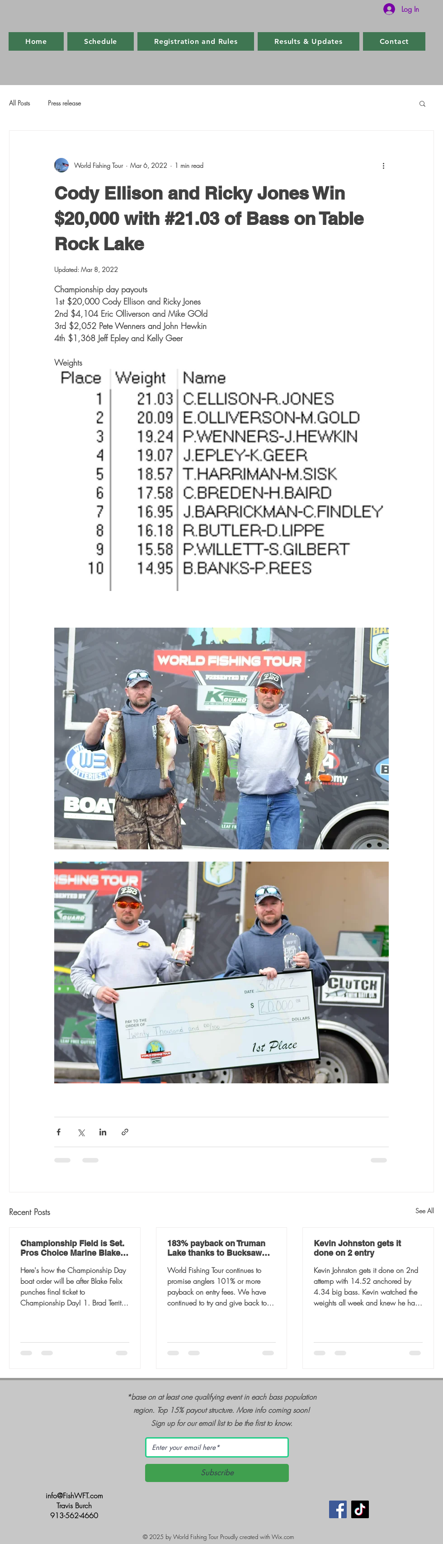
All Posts (19, 103)
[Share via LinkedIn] (103, 1132)
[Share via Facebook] (58, 1132)
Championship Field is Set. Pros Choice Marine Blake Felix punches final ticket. (72, 1248)
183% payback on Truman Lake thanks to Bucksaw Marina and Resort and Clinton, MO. (216, 1248)
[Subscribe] (217, 1473)
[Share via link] (125, 1132)
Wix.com (283, 1537)
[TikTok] (360, 1509)
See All (424, 1210)
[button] (422, 103)
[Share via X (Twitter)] (80, 1132)
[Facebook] (338, 1509)
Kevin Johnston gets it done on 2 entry (357, 1248)
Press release (64, 103)
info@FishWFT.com (74, 1496)
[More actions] (383, 165)
